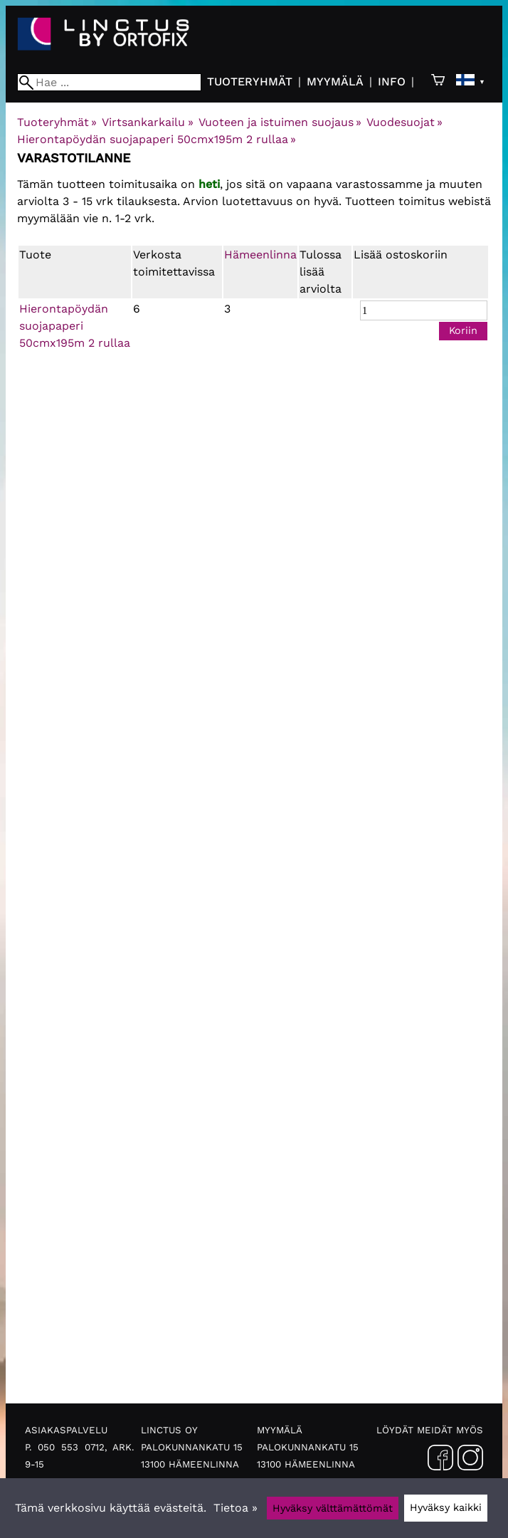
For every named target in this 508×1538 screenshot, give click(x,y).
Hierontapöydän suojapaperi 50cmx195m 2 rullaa (156, 139)
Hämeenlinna (260, 254)
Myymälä (335, 81)
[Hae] (109, 82)
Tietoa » (235, 1508)
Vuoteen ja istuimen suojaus (280, 122)
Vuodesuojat (404, 122)
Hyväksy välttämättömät (332, 1508)
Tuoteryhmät (249, 81)
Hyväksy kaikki (446, 1507)
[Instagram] (470, 1460)
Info (392, 81)
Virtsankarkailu (147, 122)
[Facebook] (440, 1460)
